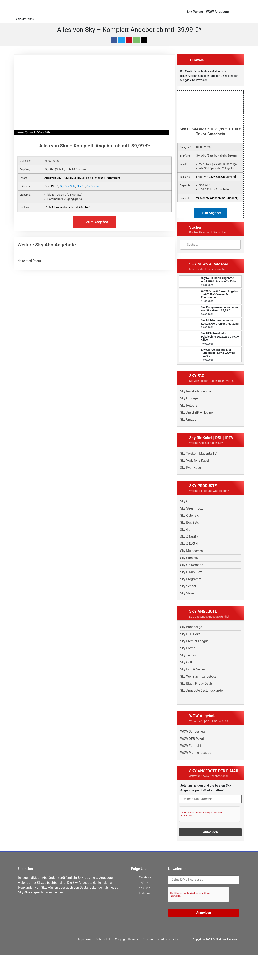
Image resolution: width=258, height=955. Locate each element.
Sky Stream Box (191, 508)
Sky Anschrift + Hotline (196, 412)
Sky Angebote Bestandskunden (202, 690)
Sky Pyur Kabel (191, 468)
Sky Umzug (188, 419)
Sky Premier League (194, 641)
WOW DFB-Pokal (192, 739)
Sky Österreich (190, 515)
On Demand (93, 186)
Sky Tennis (188, 655)
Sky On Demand (191, 565)
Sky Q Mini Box (191, 572)
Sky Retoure (188, 405)
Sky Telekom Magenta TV (198, 453)
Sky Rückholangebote (195, 391)
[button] (240, 11)
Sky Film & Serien (192, 669)
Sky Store (187, 593)
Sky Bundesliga (191, 627)
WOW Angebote (217, 12)
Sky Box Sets (67, 186)
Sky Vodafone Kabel (194, 460)
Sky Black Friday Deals (196, 683)
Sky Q (184, 501)
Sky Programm (190, 579)
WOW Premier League (195, 753)
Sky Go (81, 186)
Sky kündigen (189, 398)
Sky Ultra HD (189, 558)
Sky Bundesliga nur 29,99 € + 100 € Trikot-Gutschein (210, 131)
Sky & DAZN (189, 544)
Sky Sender (188, 586)
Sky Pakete (195, 12)
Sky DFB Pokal (190, 634)
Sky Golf (186, 662)
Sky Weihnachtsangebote (198, 676)
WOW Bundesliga (192, 731)
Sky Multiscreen (191, 551)
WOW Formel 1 (190, 746)
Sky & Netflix (189, 537)
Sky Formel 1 (189, 648)
